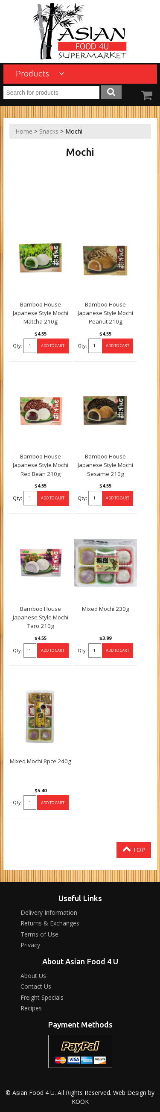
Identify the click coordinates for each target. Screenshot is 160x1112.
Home (23, 131)
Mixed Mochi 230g (105, 609)
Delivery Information (48, 912)
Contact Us (35, 986)
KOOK (80, 1101)
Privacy (30, 945)
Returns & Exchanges (49, 923)
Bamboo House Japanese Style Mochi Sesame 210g (105, 464)
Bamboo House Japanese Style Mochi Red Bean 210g (40, 464)
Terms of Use (39, 934)
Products (40, 73)
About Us (33, 976)
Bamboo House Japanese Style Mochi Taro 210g (40, 617)
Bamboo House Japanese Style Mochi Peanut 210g (105, 313)
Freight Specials (42, 997)
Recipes (31, 1008)
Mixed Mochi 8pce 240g (40, 761)
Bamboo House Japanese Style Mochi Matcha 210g (40, 313)
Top (133, 849)
